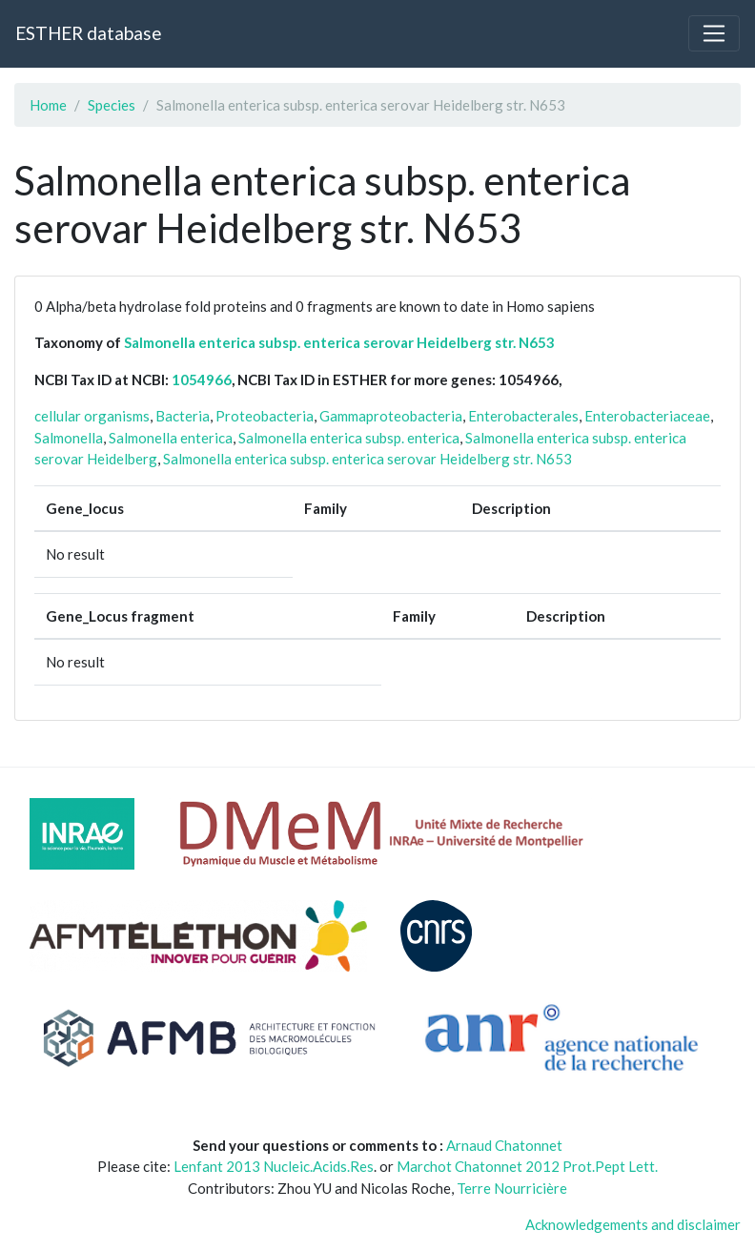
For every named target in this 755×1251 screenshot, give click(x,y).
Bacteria (182, 415)
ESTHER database (88, 33)
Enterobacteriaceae (647, 415)
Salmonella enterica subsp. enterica (348, 437)
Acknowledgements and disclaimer (633, 1224)
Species (111, 104)
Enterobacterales (523, 415)
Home (48, 104)
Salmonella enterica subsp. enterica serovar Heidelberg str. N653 (339, 342)
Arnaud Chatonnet (504, 1145)
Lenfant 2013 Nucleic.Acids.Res (273, 1166)
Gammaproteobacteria (390, 415)
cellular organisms (92, 415)
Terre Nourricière (512, 1188)
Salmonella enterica (171, 437)
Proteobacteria (264, 415)
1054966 (202, 379)
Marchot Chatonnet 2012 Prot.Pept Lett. (527, 1166)
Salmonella (68, 437)
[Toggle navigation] (714, 33)
